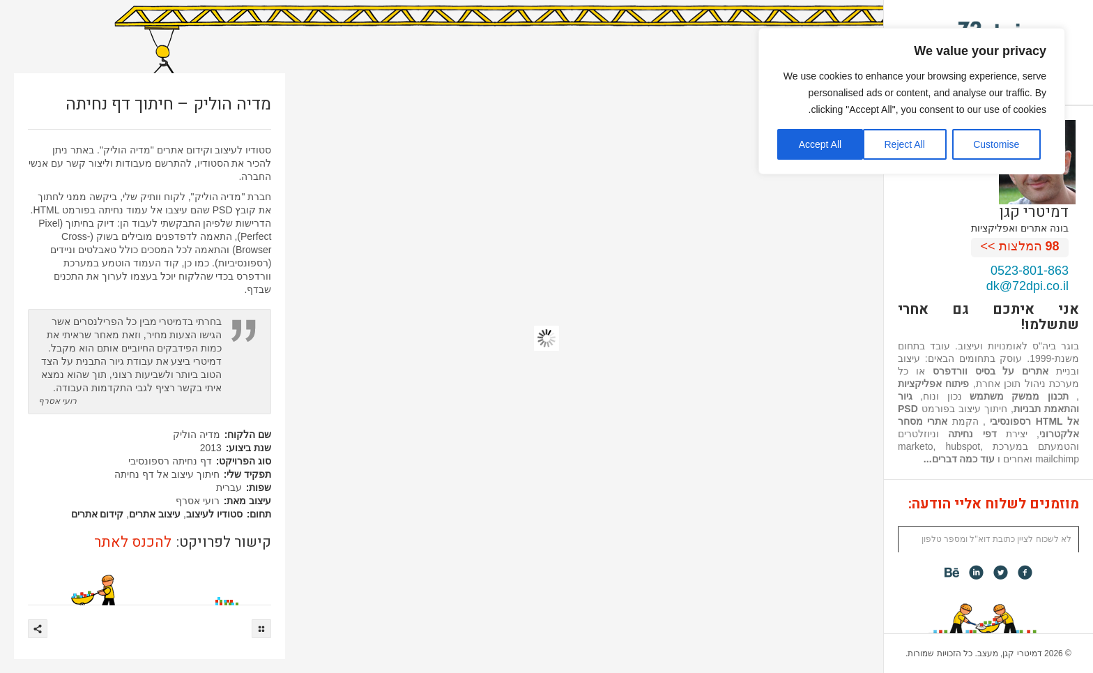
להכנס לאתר (132, 542)
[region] (911, 101)
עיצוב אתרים (155, 514)
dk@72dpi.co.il (1027, 286)
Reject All (904, 144)
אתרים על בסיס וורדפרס (991, 371)
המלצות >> (1020, 246)
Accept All (820, 144)
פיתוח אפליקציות (933, 383)
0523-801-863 (1030, 271)
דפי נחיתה (972, 433)
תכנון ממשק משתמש (1019, 396)
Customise (996, 144)
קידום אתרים (97, 514)
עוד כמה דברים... (959, 458)
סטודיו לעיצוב (214, 514)
